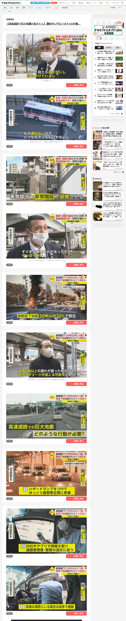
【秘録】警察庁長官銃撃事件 (40, 3)
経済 (17, 8)
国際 (23, 8)
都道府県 (65, 8)
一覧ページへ (117, 172)
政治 (5, 8)
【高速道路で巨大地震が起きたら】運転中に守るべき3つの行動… (43, 23)
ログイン (120, 7)
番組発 (80, 3)
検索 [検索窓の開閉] (122, 3)
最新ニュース (91, 3)
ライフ (31, 8)
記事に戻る (78, 85)
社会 (11, 8)
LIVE (107, 3)
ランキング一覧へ (114, 114)
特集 (73, 3)
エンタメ (39, 8)
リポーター (116, 3)
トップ (3, 11)
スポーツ (48, 8)
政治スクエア (64, 3)
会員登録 (112, 7)
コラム (56, 8)
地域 (100, 3)
